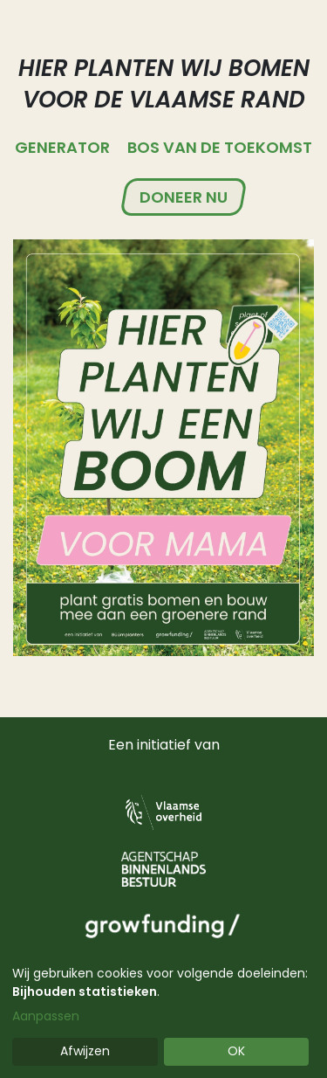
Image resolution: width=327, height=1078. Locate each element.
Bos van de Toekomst (219, 147)
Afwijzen (85, 1051)
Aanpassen (45, 1016)
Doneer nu (184, 197)
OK (236, 1051)
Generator (62, 147)
